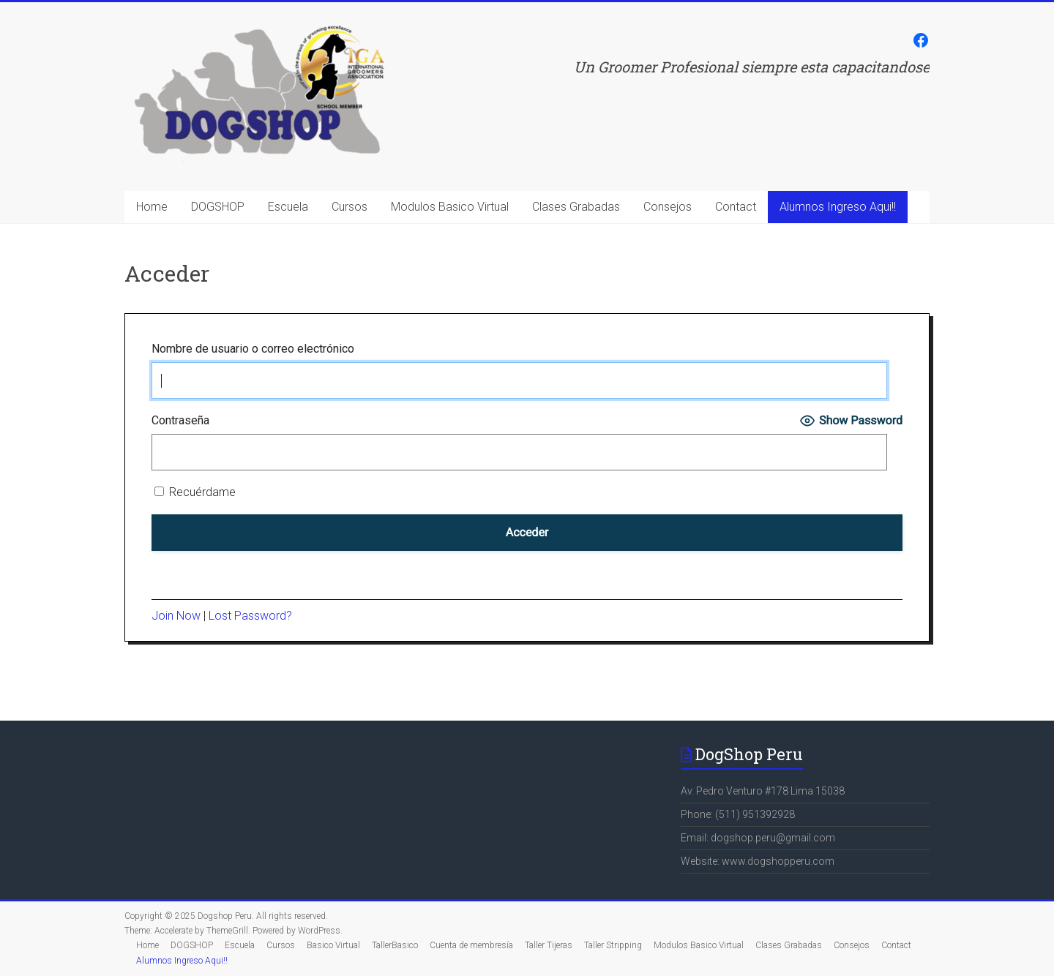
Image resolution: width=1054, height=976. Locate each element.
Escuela (288, 207)
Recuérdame (195, 492)
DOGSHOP (217, 207)
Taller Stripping (613, 945)
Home (152, 207)
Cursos (349, 207)
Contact (735, 207)
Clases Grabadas (576, 207)
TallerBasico (395, 945)
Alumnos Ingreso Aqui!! (838, 207)
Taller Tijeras (548, 945)
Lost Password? (250, 616)
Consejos (667, 207)
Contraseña (180, 420)
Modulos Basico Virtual (450, 207)
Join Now (176, 616)
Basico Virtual (333, 945)
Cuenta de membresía (471, 945)
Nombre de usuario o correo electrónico (253, 349)
